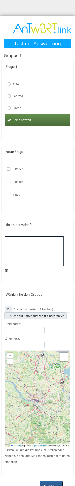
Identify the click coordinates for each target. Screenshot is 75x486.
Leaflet (15, 445)
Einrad (17, 108)
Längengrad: (13, 338)
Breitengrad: (13, 324)
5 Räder (18, 169)
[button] (10, 356)
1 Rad (16, 194)
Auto (16, 84)
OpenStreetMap (40, 445)
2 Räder (18, 182)
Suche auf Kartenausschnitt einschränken (36, 316)
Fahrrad (18, 96)
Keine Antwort (22, 120)
